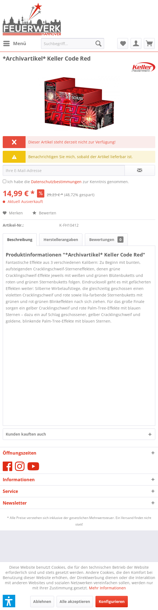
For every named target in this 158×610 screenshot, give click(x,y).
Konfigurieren (112, 601)
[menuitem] (14, 43)
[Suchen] (98, 43)
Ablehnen (42, 601)
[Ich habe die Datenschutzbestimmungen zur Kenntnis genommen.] (4, 181)
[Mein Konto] (136, 43)
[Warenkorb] (149, 43)
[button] (9, 601)
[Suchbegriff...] (72, 43)
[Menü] (14, 43)
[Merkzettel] (122, 43)
